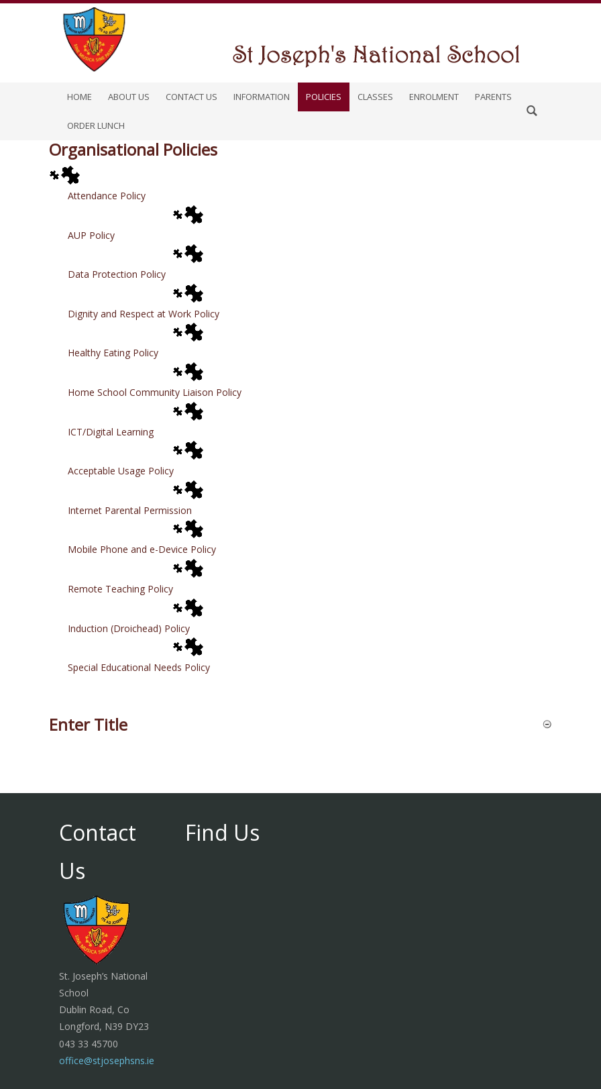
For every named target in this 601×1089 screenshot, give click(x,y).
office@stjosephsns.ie (106, 1060)
